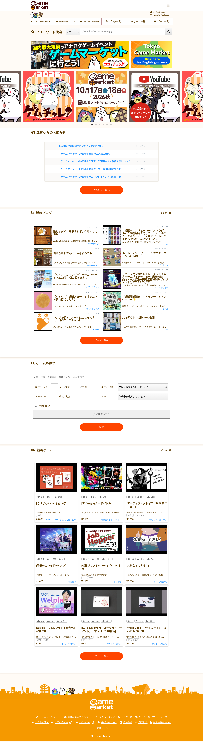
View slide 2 (96, 125)
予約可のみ (43, 406)
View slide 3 (99, 125)
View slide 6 (111, 125)
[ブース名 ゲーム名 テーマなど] (122, 32)
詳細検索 (98, 415)
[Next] (198, 97)
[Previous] (4, 97)
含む (68, 387)
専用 (84, 387)
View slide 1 (92, 125)
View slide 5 (107, 125)
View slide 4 (103, 125)
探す (101, 427)
